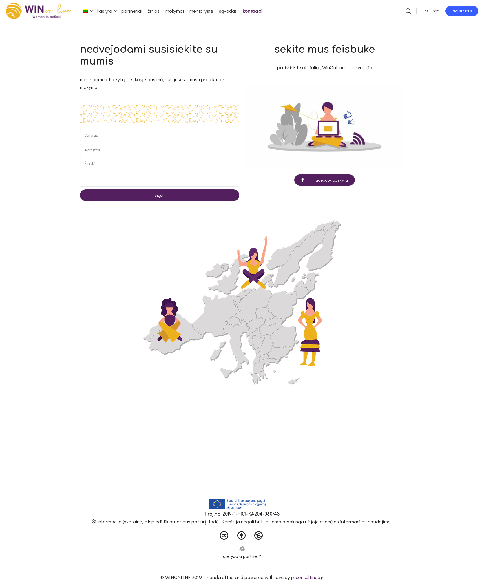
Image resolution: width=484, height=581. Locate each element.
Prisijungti (430, 11)
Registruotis (462, 11)
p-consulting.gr (307, 577)
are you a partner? (242, 556)
